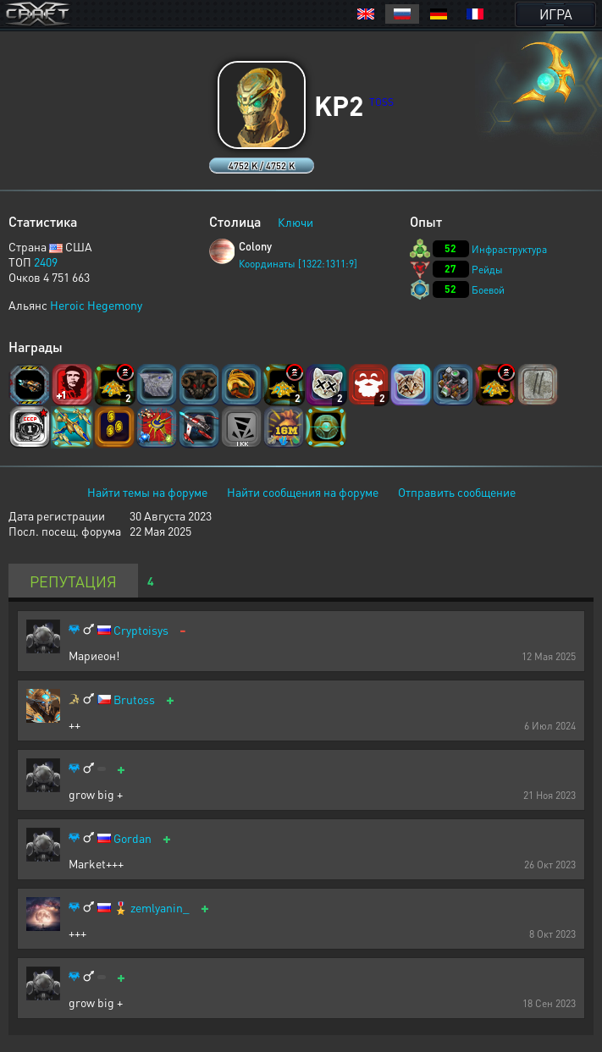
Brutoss (134, 699)
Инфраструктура (509, 249)
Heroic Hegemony (96, 304)
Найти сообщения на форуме (302, 491)
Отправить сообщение (457, 491)
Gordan (132, 838)
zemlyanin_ (160, 908)
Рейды (487, 269)
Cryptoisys (140, 630)
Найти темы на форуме (147, 491)
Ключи (295, 221)
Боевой (488, 290)
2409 (46, 261)
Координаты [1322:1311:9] (298, 263)
